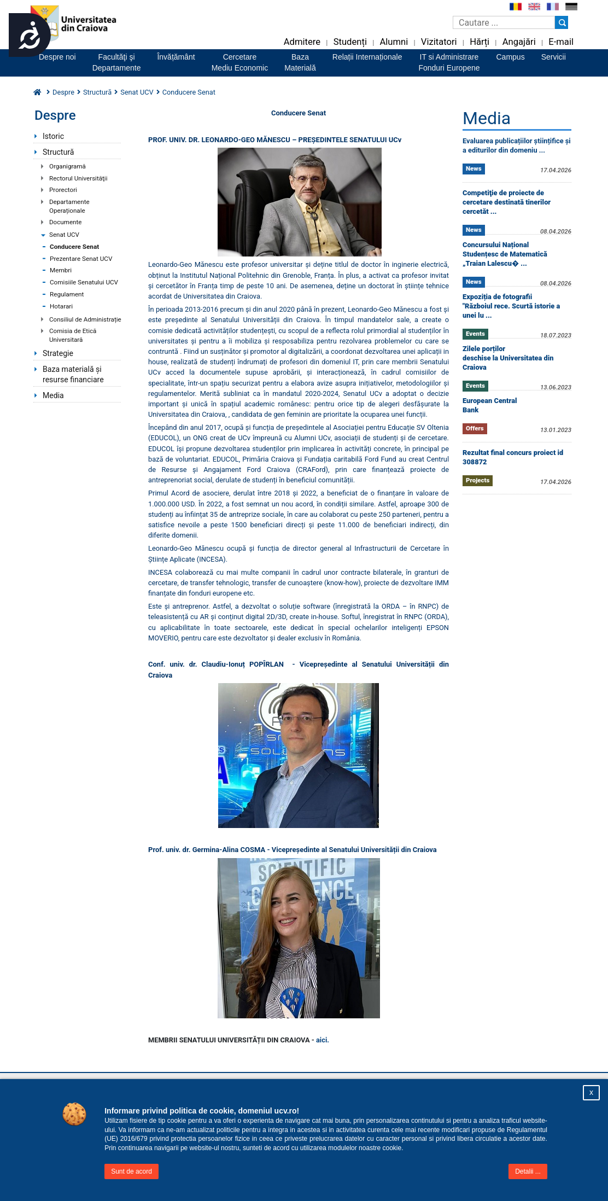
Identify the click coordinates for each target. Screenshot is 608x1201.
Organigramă (67, 166)
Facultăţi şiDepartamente (116, 62)
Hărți (479, 42)
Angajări (519, 42)
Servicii (553, 57)
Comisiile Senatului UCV (84, 282)
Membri (61, 270)
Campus (510, 57)
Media (53, 395)
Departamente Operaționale (69, 206)
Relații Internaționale (367, 57)
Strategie (58, 353)
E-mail (561, 42)
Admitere (302, 42)
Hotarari (61, 306)
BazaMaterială (300, 62)
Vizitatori (439, 42)
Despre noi (57, 57)
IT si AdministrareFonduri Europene (449, 62)
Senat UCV (64, 234)
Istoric (53, 136)
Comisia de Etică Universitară (72, 335)
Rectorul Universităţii (78, 178)
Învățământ (176, 57)
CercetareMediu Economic (240, 62)
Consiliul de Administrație (85, 319)
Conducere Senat (74, 246)
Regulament (67, 294)
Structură (97, 92)
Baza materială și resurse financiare (73, 374)
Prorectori (63, 190)
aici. (322, 1040)
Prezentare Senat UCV (81, 259)
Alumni (393, 42)
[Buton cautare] (561, 22)
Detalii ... (528, 1171)
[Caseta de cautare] (504, 22)
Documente (65, 222)
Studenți (350, 42)
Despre (63, 92)
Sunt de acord (131, 1171)
